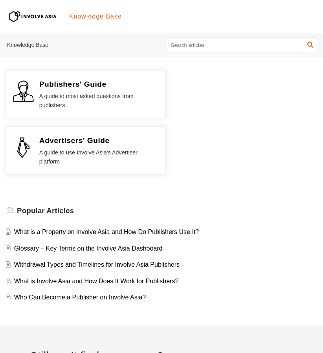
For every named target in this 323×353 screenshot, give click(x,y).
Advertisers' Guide (234, 84)
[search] (242, 44)
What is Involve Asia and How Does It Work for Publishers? (96, 224)
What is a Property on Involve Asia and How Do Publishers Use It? (106, 175)
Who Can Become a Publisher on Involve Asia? (80, 241)
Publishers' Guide (72, 84)
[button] (310, 45)
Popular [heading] (45, 154)
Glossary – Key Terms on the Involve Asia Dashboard (88, 192)
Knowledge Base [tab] (95, 16)
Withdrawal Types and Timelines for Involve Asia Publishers (97, 208)
